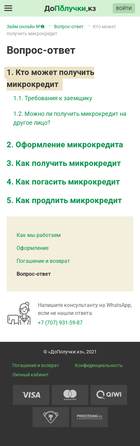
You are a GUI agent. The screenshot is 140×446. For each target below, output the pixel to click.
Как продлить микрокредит (69, 200)
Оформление (32, 248)
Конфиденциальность (99, 365)
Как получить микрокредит (68, 163)
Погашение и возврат (43, 261)
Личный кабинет (30, 374)
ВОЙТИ (124, 8)
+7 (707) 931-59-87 (60, 323)
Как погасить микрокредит (68, 181)
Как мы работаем (39, 235)
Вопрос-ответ (34, 274)
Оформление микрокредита (69, 144)
